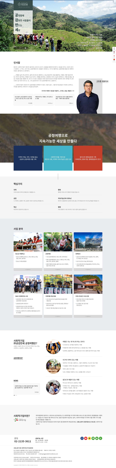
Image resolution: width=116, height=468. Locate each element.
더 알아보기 (27, 269)
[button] (17, 48)
